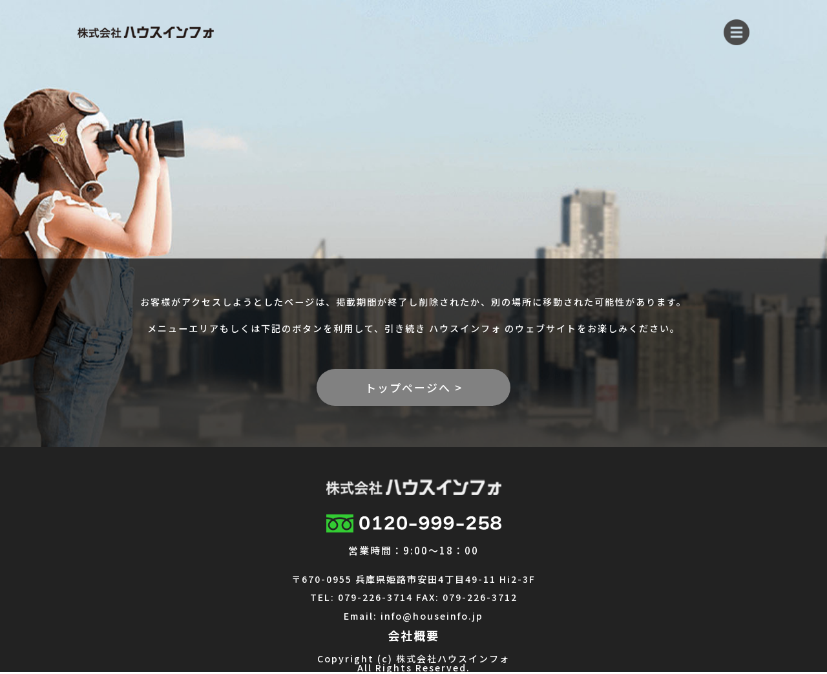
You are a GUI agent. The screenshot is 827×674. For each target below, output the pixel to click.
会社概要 (413, 635)
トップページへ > (414, 387)
